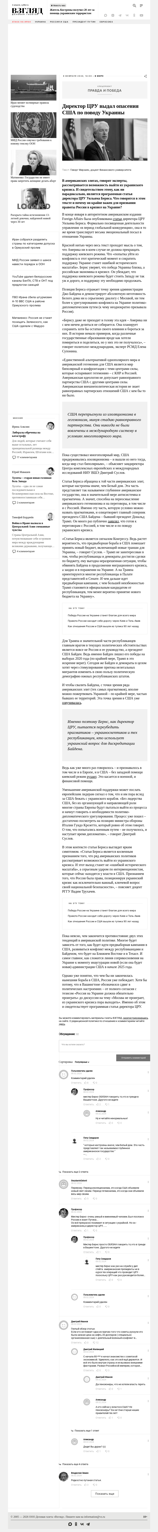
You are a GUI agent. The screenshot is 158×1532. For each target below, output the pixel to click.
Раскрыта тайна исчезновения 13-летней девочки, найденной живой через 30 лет (31, 218)
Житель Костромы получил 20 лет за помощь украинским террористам (72, 11)
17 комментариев (27, 457)
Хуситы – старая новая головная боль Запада (31, 479)
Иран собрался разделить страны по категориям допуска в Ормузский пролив (33, 243)
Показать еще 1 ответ (87, 1430)
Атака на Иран (21, 22)
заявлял (113, 521)
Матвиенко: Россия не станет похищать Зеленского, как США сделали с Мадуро (32, 322)
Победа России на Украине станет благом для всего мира (102, 615)
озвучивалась (71, 702)
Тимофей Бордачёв (23, 517)
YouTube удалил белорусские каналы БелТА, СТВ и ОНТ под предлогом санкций (32, 280)
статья (117, 219)
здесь (62, 1024)
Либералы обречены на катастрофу (26, 434)
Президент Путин (84, 22)
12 (97, 1342)
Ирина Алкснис (21, 426)
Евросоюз (106, 22)
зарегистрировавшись (135, 1018)
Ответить (76, 1082)
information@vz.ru (94, 1516)
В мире (99, 76)
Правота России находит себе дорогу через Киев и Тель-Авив (104, 620)
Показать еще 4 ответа (75, 1464)
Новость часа (59, 5)
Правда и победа (105, 91)
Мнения (18, 418)
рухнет (91, 776)
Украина (40, 22)
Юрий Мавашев (21, 472)
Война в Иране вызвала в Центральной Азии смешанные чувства (31, 526)
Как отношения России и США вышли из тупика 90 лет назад (103, 626)
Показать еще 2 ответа (75, 1171)
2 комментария (25, 502)
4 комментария (26, 551)
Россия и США (59, 22)
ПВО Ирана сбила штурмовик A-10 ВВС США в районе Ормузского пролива (32, 301)
